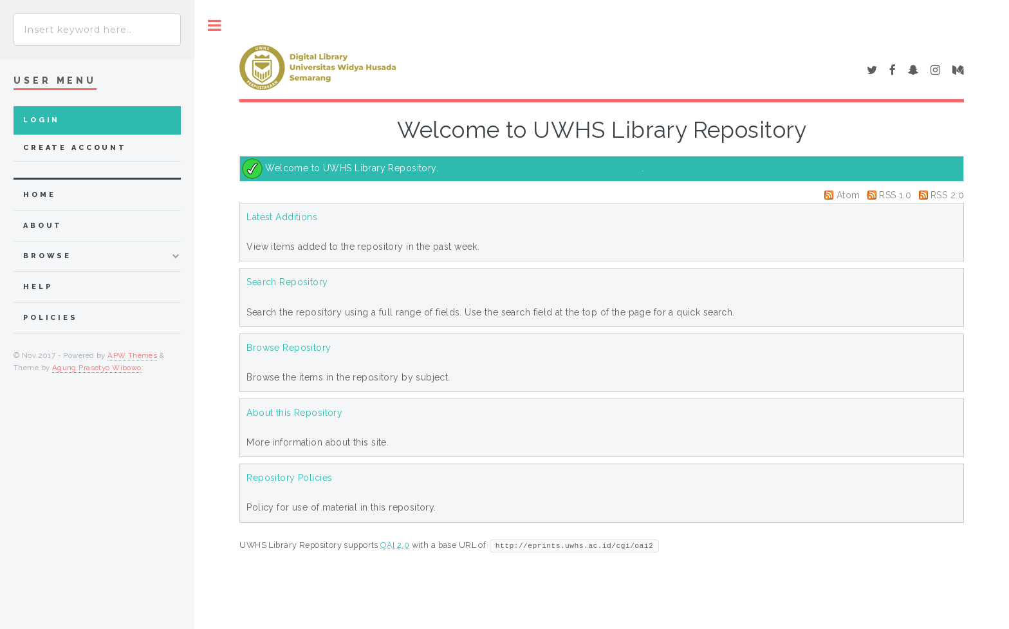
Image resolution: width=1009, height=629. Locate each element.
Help (37, 287)
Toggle (214, 25)
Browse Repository (288, 348)
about (42, 225)
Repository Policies (289, 478)
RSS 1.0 (895, 195)
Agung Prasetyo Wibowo (97, 367)
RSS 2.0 (947, 195)
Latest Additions (281, 217)
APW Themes (132, 355)
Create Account (75, 148)
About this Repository (294, 413)
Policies (50, 318)
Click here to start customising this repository (541, 168)
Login (41, 120)
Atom (848, 195)
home (39, 195)
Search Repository (287, 282)
